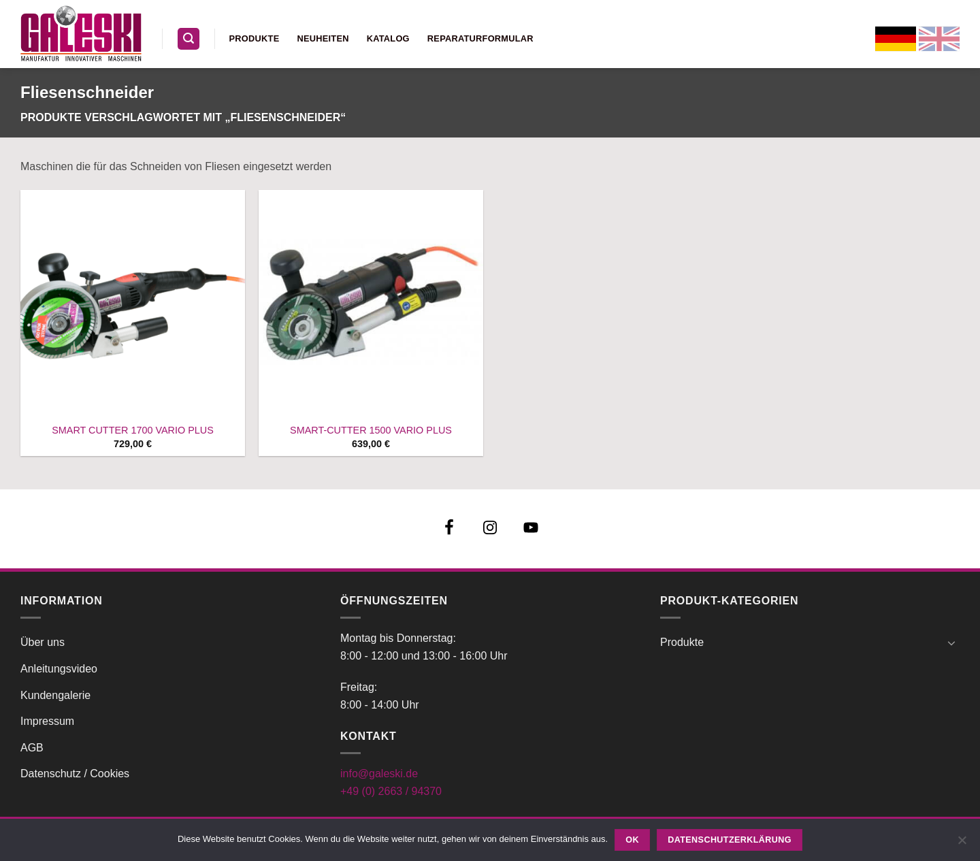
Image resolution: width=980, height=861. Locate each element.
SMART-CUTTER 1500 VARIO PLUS (371, 430)
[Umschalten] (951, 642)
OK (632, 840)
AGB (32, 747)
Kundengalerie (55, 695)
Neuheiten (322, 38)
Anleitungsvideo (58, 669)
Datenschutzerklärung (729, 840)
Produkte (254, 38)
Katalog (388, 38)
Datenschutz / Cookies (74, 773)
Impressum (47, 721)
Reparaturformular (480, 38)
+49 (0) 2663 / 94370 (391, 791)
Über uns (42, 642)
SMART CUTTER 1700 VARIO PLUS (133, 430)
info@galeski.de (379, 773)
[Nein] (961, 844)
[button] (188, 39)
